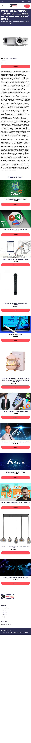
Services (4, 614)
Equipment (15, 58)
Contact (7, 632)
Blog (4, 616)
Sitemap (26, 632)
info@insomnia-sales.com (26, 1)
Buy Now (16, 66)
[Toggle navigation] (2, 6)
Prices (27, 6)
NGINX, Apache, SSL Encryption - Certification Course (15, 229)
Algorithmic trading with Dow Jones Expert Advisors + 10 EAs (15, 442)
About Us (5, 612)
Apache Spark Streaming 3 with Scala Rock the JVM (15, 199)
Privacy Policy (21, 632)
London (3, 1)
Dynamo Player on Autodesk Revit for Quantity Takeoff (15, 259)
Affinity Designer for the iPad (15, 335)
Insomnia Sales (6, 607)
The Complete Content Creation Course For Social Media (15, 577)
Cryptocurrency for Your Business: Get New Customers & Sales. (15, 502)
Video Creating (9, 58)
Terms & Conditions (14, 632)
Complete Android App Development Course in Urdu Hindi (15, 411)
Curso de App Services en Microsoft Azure (15, 472)
